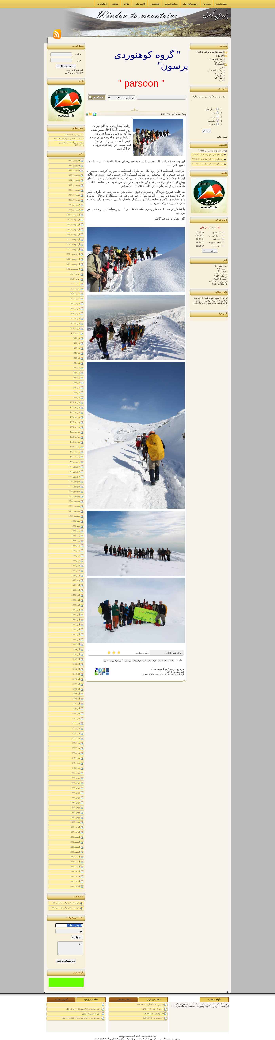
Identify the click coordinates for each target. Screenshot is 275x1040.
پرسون (128, 660)
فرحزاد (215, 1003)
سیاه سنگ (206, 1003)
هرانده (224, 298)
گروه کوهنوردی (139, 660)
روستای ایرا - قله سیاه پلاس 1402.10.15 (71, 143)
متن (70, 948)
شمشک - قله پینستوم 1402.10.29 (69, 138)
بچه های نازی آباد (180, 1006)
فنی (222, 67)
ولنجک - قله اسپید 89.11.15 (173, 114)
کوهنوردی (152, 660)
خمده (217, 298)
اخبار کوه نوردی (216, 59)
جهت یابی (219, 73)
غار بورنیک (198, 298)
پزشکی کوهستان (216, 70)
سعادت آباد (195, 1003)
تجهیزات (220, 75)
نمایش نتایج (222, 137)
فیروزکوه (208, 298)
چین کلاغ (224, 1003)
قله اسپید (162, 660)
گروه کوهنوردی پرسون (113, 660)
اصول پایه (219, 78)
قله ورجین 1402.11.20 (74, 134)
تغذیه (221, 80)
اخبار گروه (219, 61)
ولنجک (171, 660)
